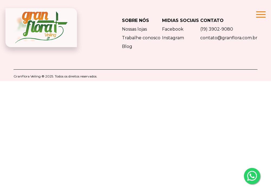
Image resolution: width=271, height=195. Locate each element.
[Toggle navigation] (262, 28)
